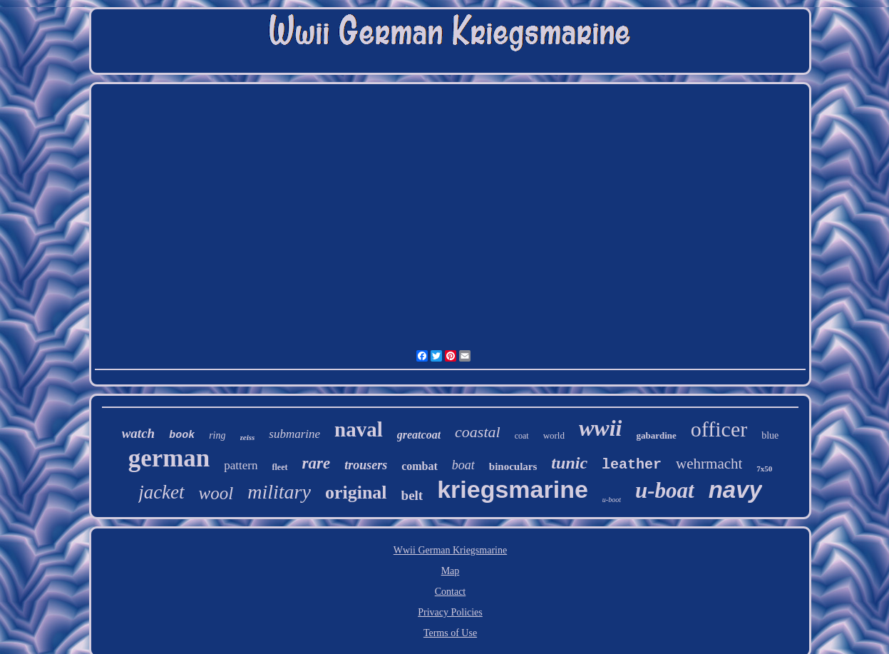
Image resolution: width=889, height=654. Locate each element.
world (554, 435)
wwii (600, 428)
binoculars (513, 466)
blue (769, 435)
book (182, 435)
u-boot (611, 500)
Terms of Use (450, 633)
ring (217, 435)
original (356, 492)
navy (735, 489)
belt (412, 495)
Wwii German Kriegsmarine (450, 550)
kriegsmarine (512, 489)
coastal (477, 432)
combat (419, 466)
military (279, 492)
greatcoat (419, 435)
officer (719, 429)
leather (632, 464)
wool (216, 493)
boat (463, 465)
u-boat (664, 490)
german (169, 458)
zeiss (247, 437)
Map (450, 571)
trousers (365, 465)
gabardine (656, 435)
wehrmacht (709, 463)
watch (138, 433)
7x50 (764, 468)
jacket (161, 492)
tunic (569, 463)
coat (522, 436)
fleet (280, 467)
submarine (294, 434)
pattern (240, 465)
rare (316, 463)
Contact (450, 591)
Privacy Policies (450, 612)
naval (358, 429)
